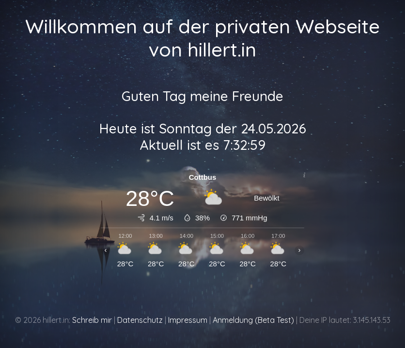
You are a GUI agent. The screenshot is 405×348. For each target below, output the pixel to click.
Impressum (187, 320)
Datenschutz (140, 320)
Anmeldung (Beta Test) (253, 320)
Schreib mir (92, 320)
